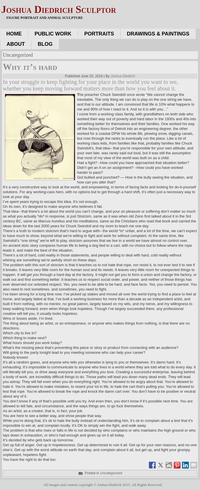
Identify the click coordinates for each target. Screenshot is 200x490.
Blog (45, 44)
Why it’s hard (30, 67)
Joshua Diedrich (123, 76)
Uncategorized (111, 473)
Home (14, 34)
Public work (53, 34)
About (16, 44)
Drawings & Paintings (158, 34)
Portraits (99, 34)
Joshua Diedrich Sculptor (58, 9)
